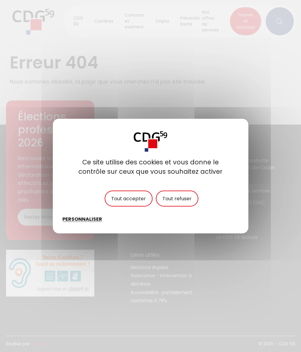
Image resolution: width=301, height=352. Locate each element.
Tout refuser (177, 198)
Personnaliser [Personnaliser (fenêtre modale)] (82, 219)
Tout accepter (128, 198)
